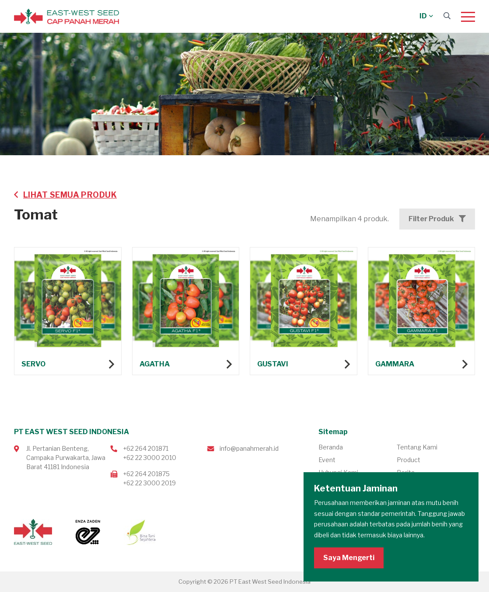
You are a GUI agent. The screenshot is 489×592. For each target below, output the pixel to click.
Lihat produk (67, 313)
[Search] (447, 16)
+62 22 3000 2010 (149, 457)
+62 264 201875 (146, 473)
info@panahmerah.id (249, 448)
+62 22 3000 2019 (149, 483)
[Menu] (468, 16)
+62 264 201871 (145, 448)
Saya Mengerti (348, 558)
